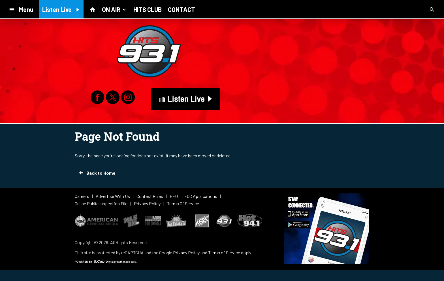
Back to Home (97, 173)
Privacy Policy (186, 252)
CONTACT (181, 9)
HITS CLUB (147, 9)
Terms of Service (224, 252)
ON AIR (114, 9)
